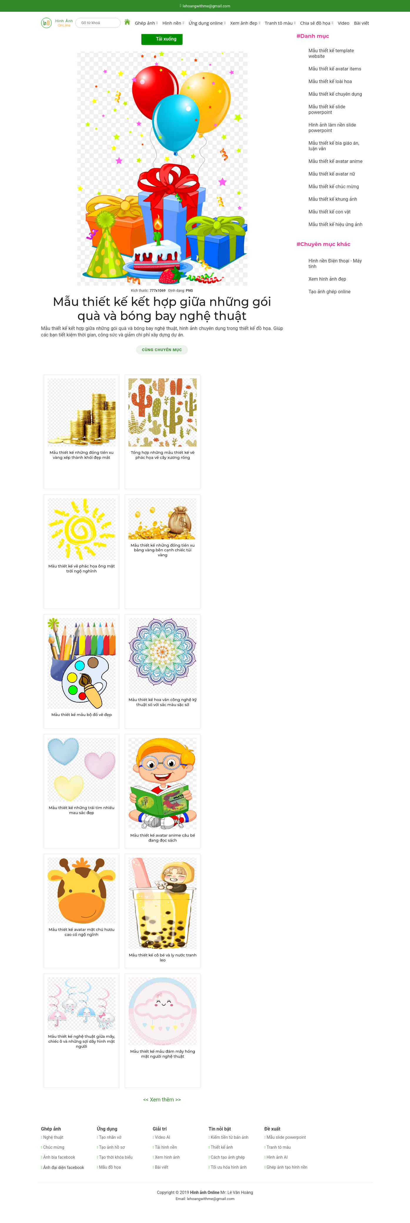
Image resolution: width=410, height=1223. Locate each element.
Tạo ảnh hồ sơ (112, 1147)
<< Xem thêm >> (162, 1099)
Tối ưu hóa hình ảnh (229, 1167)
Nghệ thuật (53, 1137)
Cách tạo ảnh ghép (228, 1157)
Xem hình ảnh (167, 1157)
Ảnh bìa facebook (59, 1157)
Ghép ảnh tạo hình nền (287, 1167)
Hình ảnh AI (277, 1157)
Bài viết (361, 23)
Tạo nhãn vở (110, 1137)
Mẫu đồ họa (110, 1167)
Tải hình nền (166, 1147)
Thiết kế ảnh (222, 1147)
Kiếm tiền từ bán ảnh (229, 1137)
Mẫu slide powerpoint (286, 1137)
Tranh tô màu (279, 1147)
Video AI (162, 1137)
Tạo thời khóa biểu (116, 1157)
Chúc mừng (53, 1147)
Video (343, 23)
